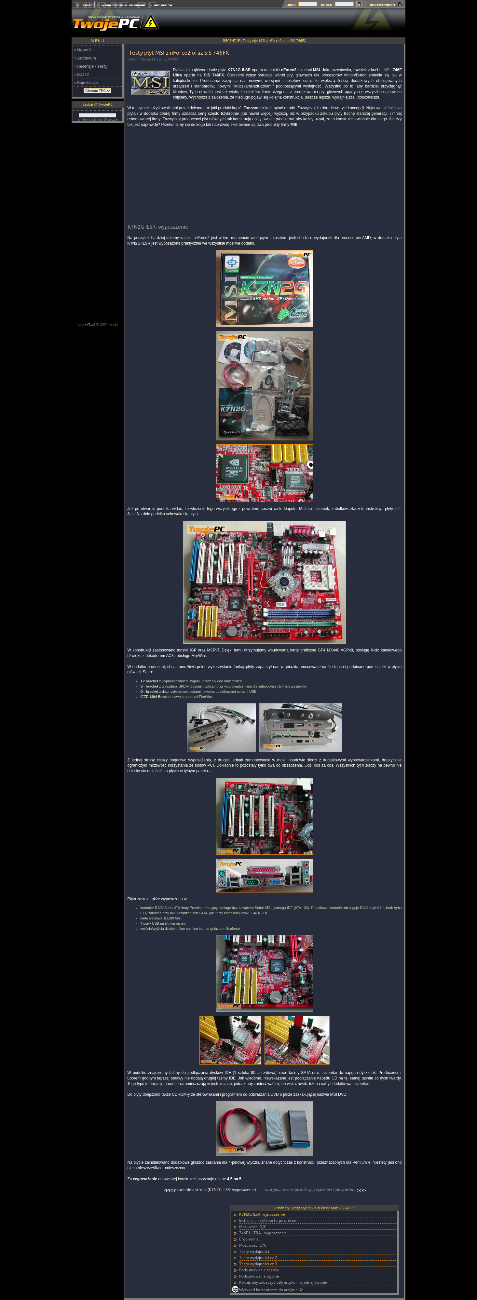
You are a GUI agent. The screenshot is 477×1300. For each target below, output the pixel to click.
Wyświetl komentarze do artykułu (269, 1290)
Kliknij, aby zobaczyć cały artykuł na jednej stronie (283, 1282)
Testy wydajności (254, 1251)
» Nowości (83, 49)
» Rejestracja (86, 82)
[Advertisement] (287, 22)
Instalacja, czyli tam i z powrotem (268, 1220)
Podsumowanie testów (259, 1270)
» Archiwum (85, 58)
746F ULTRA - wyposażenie (263, 1233)
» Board (81, 74)
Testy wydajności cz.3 (258, 1264)
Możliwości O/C (252, 1227)
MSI (387, 70)
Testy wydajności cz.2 (258, 1257)
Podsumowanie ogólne (259, 1276)
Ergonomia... (250, 1239)
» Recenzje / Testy (90, 66)
